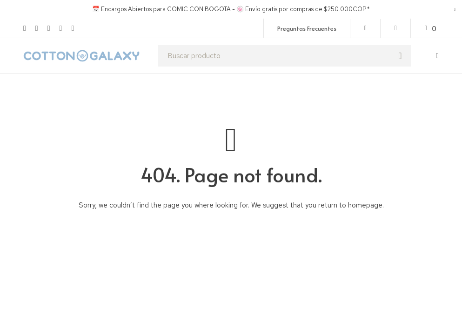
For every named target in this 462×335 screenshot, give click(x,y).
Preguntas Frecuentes (306, 28)
